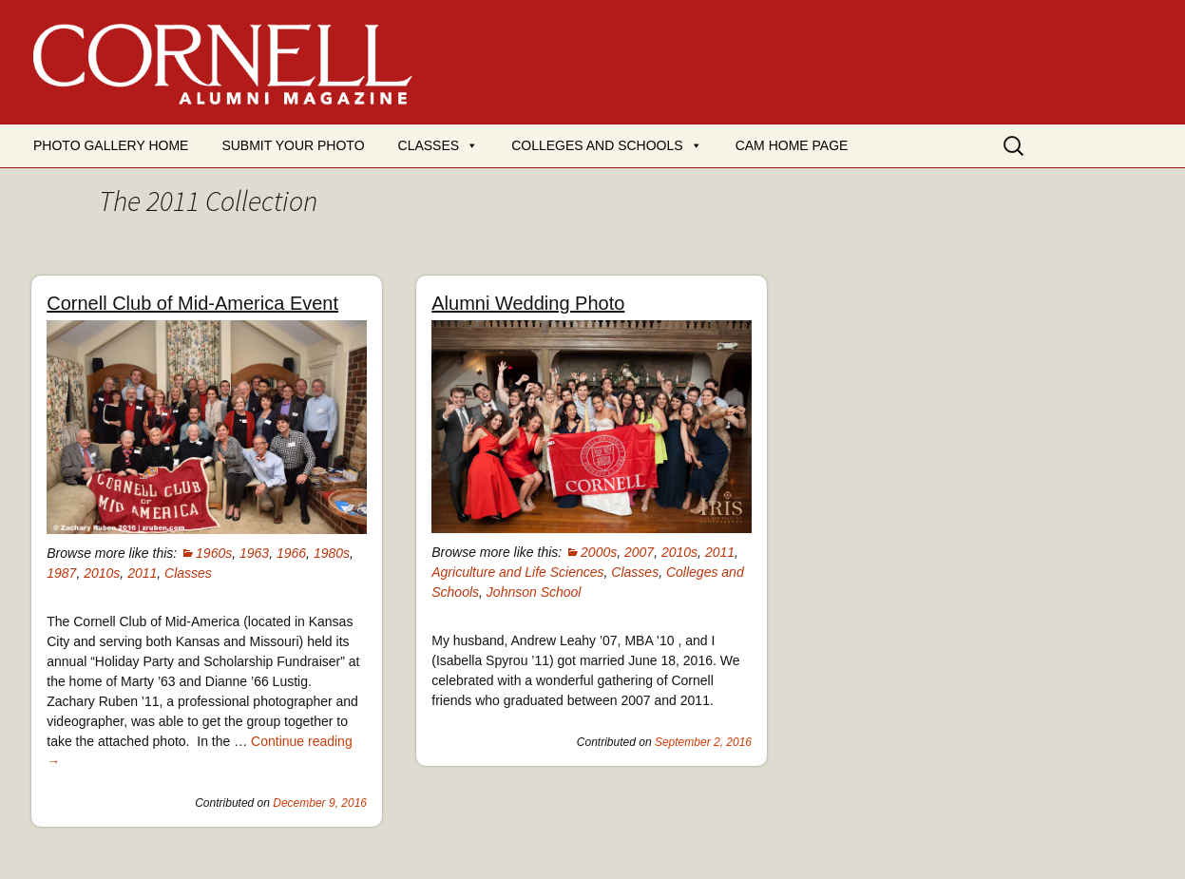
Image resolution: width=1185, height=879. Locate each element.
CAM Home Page (792, 145)
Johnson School (534, 592)
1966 (291, 553)
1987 (61, 573)
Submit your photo (292, 145)
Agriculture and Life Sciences (517, 572)
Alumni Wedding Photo (527, 303)
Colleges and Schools (597, 145)
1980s (332, 553)
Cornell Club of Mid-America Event (192, 303)
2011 (142, 573)
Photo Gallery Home (110, 145)
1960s (214, 553)
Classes (429, 145)
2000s (599, 552)
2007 (639, 552)
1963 (254, 553)
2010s (102, 573)
